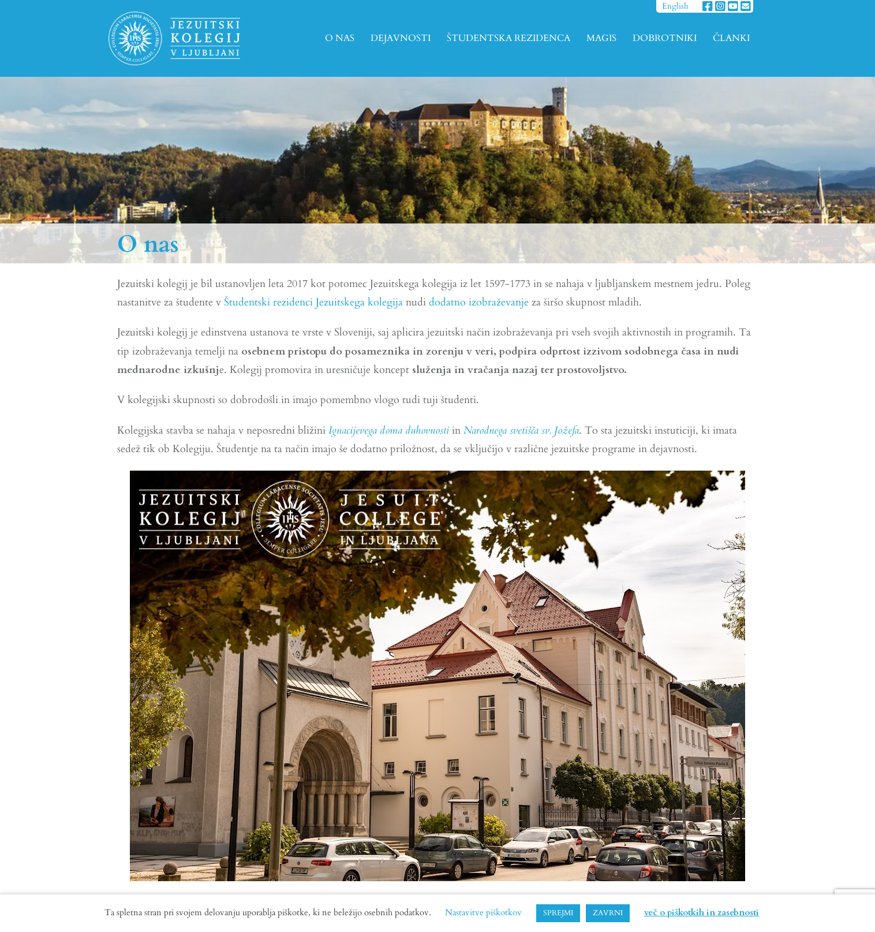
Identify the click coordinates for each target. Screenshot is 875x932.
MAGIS (601, 38)
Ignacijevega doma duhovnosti (388, 430)
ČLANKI (731, 38)
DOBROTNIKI (665, 38)
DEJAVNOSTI (401, 38)
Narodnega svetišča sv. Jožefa (521, 430)
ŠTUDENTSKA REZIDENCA (508, 38)
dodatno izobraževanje (479, 302)
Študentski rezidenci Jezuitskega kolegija (313, 302)
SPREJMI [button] (558, 913)
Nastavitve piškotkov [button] (483, 912)
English (675, 6)
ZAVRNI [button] (608, 913)
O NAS (339, 38)
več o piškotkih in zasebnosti (701, 912)
